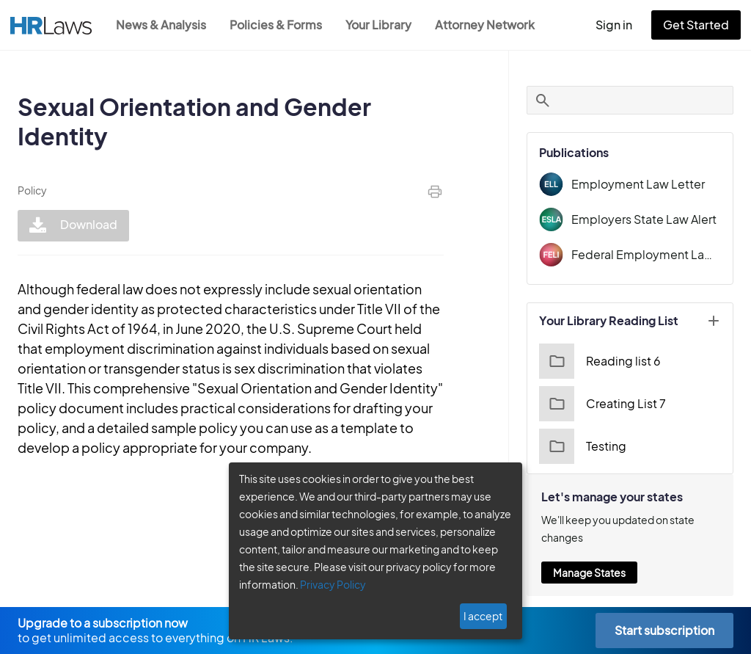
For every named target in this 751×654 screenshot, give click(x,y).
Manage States (589, 572)
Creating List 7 (602, 403)
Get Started (696, 24)
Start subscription (664, 630)
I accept (483, 615)
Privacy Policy (333, 584)
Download (73, 226)
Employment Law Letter (638, 184)
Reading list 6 (600, 361)
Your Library (378, 24)
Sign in (614, 24)
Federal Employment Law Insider (646, 254)
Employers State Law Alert (644, 219)
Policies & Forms (276, 24)
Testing (582, 446)
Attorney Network (485, 24)
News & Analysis (161, 24)
